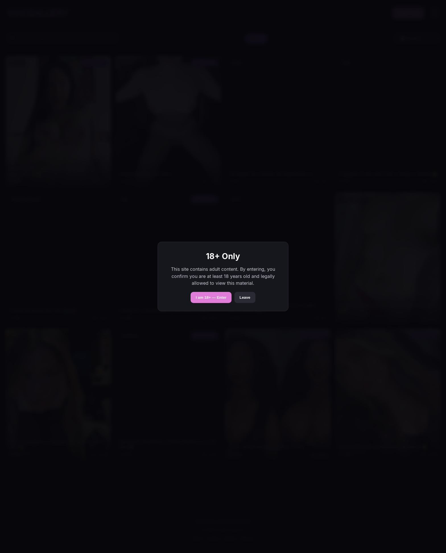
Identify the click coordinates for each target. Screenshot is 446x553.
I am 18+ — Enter (211, 297)
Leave (244, 297)
